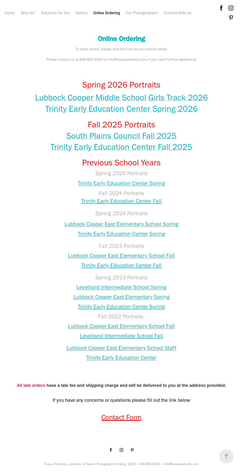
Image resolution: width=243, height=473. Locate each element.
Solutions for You (55, 12)
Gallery (82, 12)
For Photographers (142, 12)
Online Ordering (106, 12)
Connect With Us (177, 12)
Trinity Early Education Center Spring (121, 306)
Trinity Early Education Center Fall (121, 200)
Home (10, 12)
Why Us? (28, 12)
